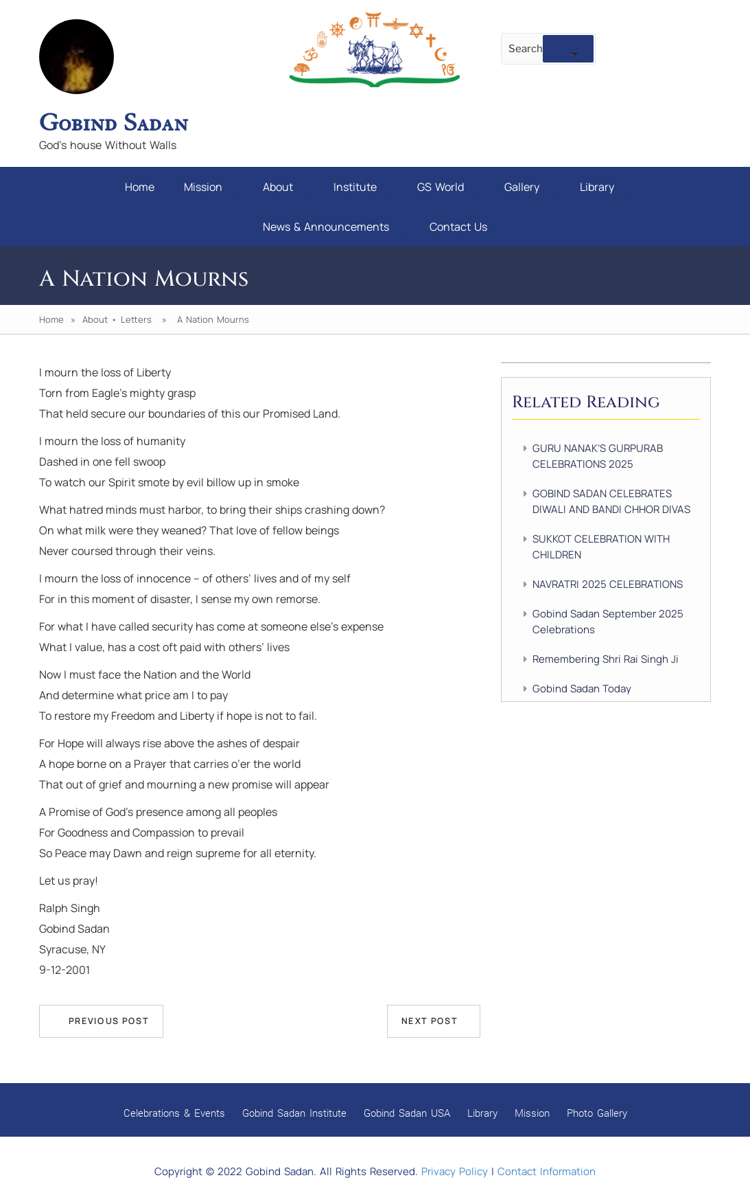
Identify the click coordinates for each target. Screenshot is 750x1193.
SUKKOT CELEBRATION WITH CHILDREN (601, 547)
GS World (447, 186)
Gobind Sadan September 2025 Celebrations (607, 621)
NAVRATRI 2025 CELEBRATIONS (607, 584)
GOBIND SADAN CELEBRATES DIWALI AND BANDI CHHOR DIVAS (611, 501)
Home (139, 186)
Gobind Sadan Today (581, 688)
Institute (362, 186)
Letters (136, 319)
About (285, 186)
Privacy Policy (454, 1171)
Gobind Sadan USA (407, 1113)
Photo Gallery (597, 1113)
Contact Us (458, 226)
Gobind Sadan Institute (294, 1113)
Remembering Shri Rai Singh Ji (605, 659)
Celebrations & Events (174, 1113)
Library (604, 186)
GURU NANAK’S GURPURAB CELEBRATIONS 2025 (597, 456)
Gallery (529, 186)
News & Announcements (333, 226)
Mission (210, 186)
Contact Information (546, 1171)
